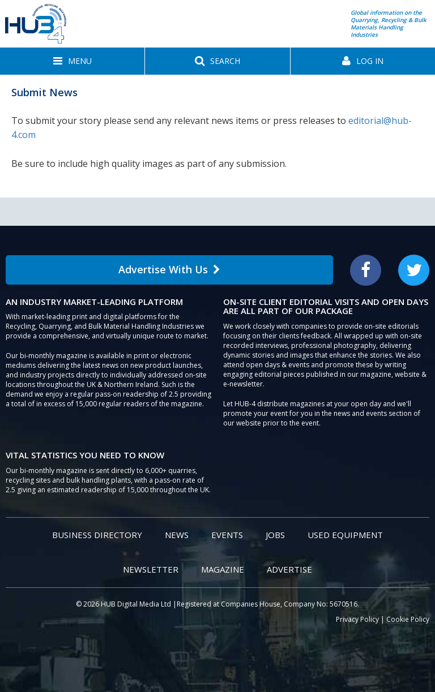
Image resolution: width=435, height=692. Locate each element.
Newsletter (150, 569)
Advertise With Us (169, 269)
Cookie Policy (407, 619)
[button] (72, 61)
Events (227, 534)
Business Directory (97, 534)
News (177, 534)
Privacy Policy (357, 619)
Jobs (275, 534)
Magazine (222, 569)
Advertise (289, 569)
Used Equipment (345, 534)
